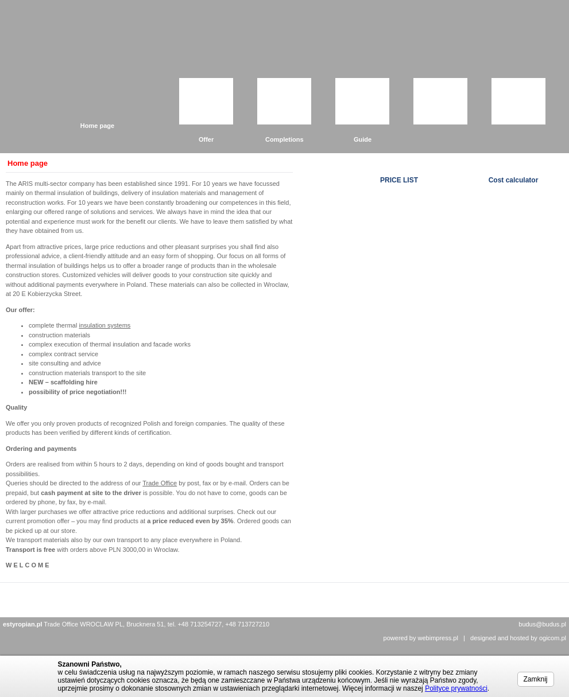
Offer (206, 139)
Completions (284, 139)
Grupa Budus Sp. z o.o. (120, 47)
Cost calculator (514, 180)
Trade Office (159, 483)
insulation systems (104, 325)
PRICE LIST (399, 180)
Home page (97, 125)
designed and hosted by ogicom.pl (518, 637)
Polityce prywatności (456, 688)
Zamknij (536, 679)
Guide (362, 139)
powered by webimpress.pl (421, 637)
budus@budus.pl (542, 624)
